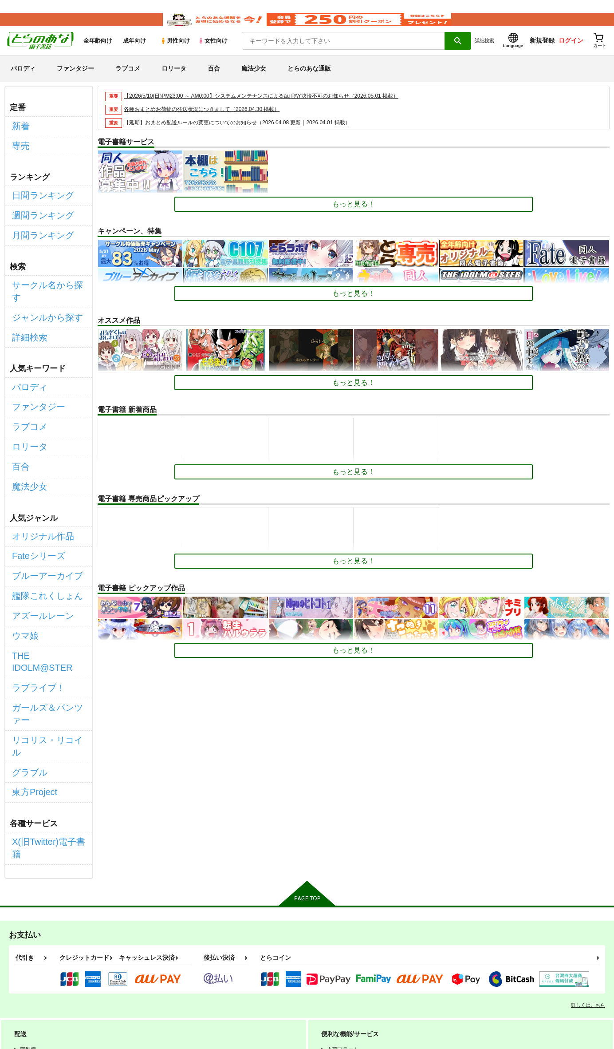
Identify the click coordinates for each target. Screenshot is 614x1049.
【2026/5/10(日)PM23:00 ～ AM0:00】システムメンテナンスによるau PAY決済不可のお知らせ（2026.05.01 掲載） (272, 109)
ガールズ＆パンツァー (47, 602)
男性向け (175, 54)
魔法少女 (253, 81)
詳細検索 (484, 53)
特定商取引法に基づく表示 (263, 981)
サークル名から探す (44, 275)
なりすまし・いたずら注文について (356, 981)
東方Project (30, 649)
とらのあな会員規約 (196, 973)
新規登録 (542, 53)
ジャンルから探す (40, 291)
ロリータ (173, 81)
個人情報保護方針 (129, 981)
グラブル (26, 633)
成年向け (134, 54)
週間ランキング (37, 214)
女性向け (213, 54)
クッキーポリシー (190, 981)
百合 (214, 81)
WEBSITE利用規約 (130, 973)
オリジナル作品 (37, 476)
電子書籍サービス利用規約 (343, 973)
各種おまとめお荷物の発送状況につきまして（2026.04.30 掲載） (208, 122)
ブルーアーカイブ (40, 507)
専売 (19, 153)
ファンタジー (75, 81)
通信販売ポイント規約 (265, 973)
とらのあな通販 (309, 81)
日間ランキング (37, 198)
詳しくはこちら (588, 843)
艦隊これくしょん (40, 523)
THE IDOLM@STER (44, 570)
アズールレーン (37, 539)
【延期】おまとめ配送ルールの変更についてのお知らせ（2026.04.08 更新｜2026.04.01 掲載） (246, 135)
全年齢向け (97, 54)
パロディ (23, 81)
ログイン (571, 53)
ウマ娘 (22, 554)
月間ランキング (37, 230)
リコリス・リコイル (44, 617)
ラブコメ (127, 81)
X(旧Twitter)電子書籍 (45, 694)
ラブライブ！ (33, 586)
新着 (19, 137)
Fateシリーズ (33, 492)
